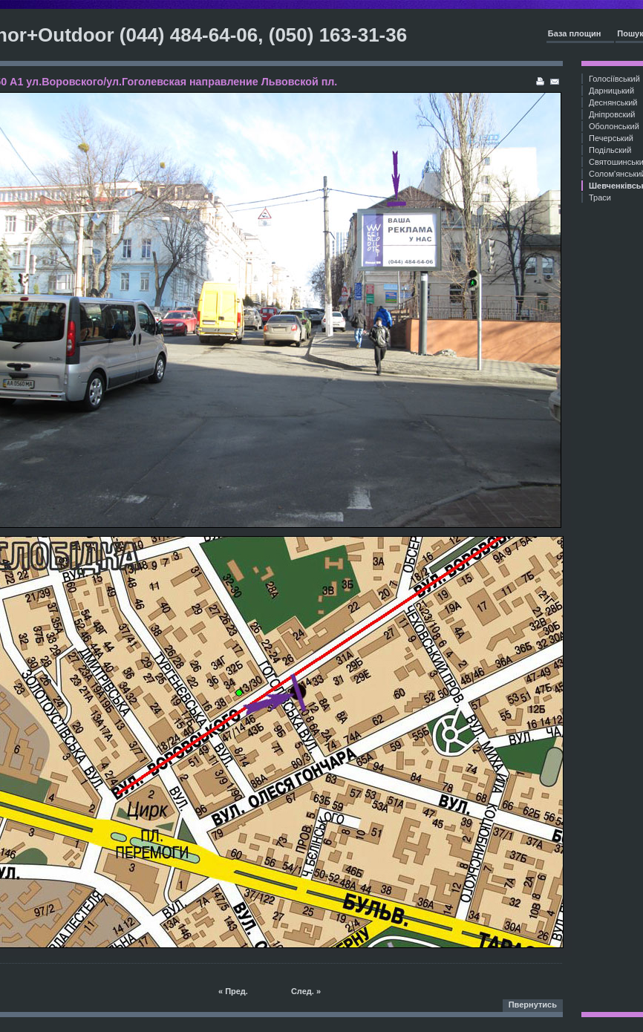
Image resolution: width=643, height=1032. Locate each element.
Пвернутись (533, 1004)
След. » (306, 991)
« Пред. (233, 991)
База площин (574, 33)
